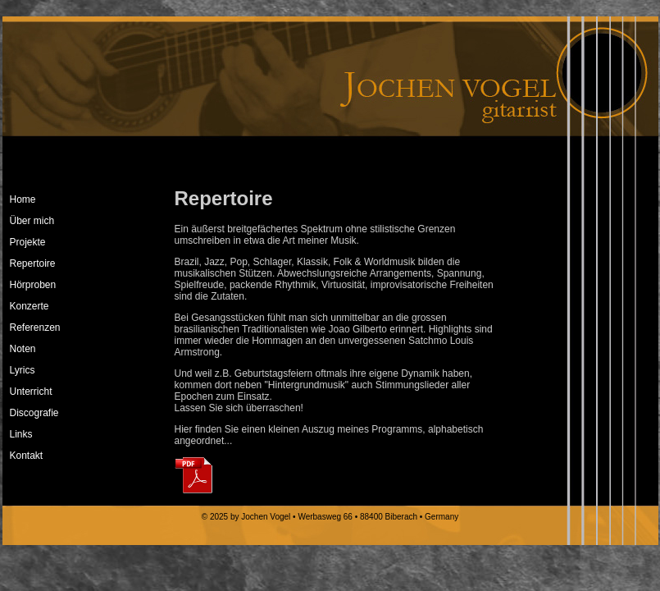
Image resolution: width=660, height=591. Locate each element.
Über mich (32, 221)
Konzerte (29, 306)
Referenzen (35, 327)
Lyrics (22, 370)
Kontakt (26, 455)
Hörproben (33, 285)
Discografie (34, 413)
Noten (23, 349)
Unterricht (31, 391)
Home (23, 199)
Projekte (28, 242)
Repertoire (33, 263)
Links (21, 434)
